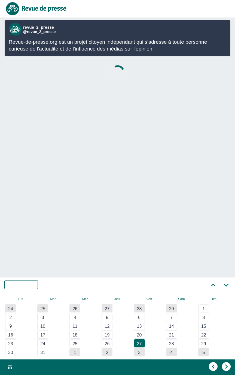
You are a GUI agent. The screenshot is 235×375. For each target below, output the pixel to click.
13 (139, 326)
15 (203, 326)
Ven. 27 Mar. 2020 (31, 367)
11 (74, 326)
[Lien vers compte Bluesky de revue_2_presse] (16, 29)
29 (171, 308)
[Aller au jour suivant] (226, 366)
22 (203, 335)
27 (107, 308)
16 (10, 335)
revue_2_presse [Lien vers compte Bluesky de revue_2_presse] (38, 27)
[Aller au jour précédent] (213, 366)
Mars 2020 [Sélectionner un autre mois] (24, 285)
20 (139, 335)
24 (10, 308)
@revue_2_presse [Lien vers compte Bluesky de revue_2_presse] (39, 31)
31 (42, 352)
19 (107, 335)
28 (139, 308)
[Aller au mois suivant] (226, 284)
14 (171, 326)
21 (171, 335)
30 (10, 352)
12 (107, 326)
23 (10, 343)
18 (74, 335)
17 (42, 335)
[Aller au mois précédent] (213, 284)
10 (42, 326)
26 (74, 308)
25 (42, 308)
